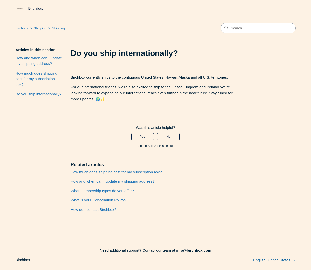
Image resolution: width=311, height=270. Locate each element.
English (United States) (274, 260)
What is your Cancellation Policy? (98, 200)
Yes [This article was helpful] (142, 136)
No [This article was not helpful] (168, 136)
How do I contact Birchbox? (93, 209)
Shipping (40, 28)
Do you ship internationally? (38, 94)
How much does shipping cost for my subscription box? (36, 79)
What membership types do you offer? (102, 191)
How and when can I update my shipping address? (38, 61)
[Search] (258, 28)
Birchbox (21, 28)
